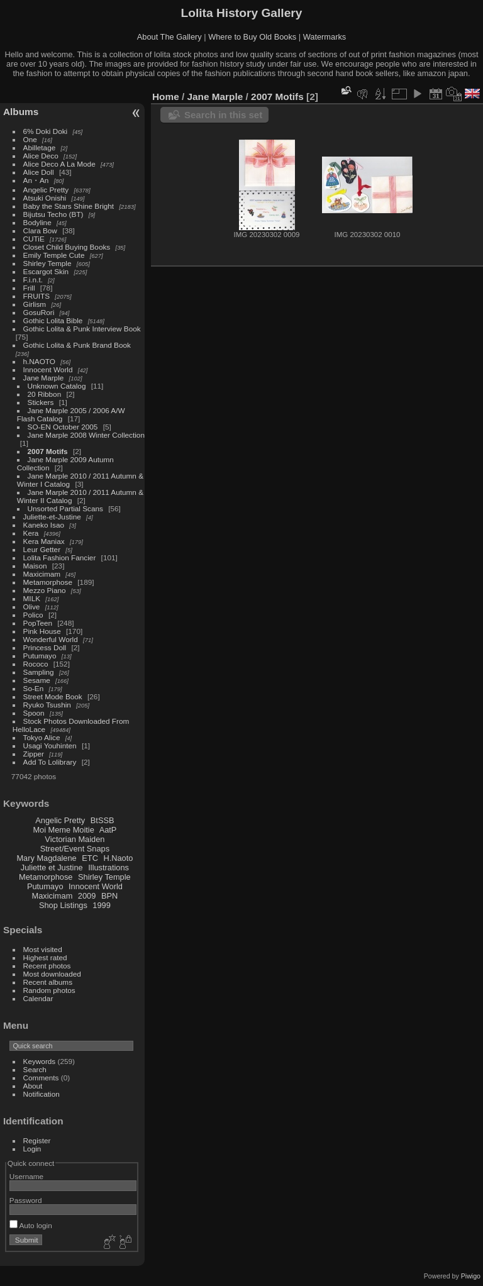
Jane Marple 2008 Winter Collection (86, 435)
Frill (29, 288)
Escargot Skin (46, 271)
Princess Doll (45, 647)
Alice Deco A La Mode (59, 164)
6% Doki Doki (45, 131)
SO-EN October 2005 (63, 427)
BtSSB (102, 820)
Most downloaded (52, 974)
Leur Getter (42, 549)
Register (37, 1140)
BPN (109, 896)
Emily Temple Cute (54, 255)
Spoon (34, 713)
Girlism (35, 304)
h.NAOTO (39, 361)
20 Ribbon (45, 394)
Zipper (33, 754)
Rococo (35, 664)
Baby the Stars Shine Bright (68, 206)
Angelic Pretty (46, 190)
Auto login (30, 1225)
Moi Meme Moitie (63, 829)
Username (26, 1176)
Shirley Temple (47, 263)
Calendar (38, 998)
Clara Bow (40, 230)
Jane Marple (43, 378)
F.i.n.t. (33, 279)
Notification (41, 1094)
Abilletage (39, 147)
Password (25, 1200)
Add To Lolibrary (50, 762)
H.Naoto (118, 858)
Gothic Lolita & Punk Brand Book (77, 345)
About (33, 1086)
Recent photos (47, 966)
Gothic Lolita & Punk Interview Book (82, 328)
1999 (101, 905)
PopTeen (37, 623)
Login (32, 1149)
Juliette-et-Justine (52, 517)
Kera (31, 533)
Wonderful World (50, 639)
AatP (108, 829)
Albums (20, 111)
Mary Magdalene (46, 858)
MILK (31, 598)
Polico (33, 615)
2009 (87, 896)
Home (165, 96)
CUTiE (34, 239)
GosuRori (39, 312)
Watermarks (325, 37)
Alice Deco (40, 156)
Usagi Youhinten (50, 745)
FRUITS (36, 296)
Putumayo (40, 655)
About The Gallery (169, 37)
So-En (33, 688)
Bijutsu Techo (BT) (53, 214)
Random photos (49, 990)
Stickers (41, 402)
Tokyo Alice (41, 737)
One (30, 139)
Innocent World (48, 369)
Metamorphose (47, 582)
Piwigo (470, 1276)
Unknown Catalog (57, 386)
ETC (90, 858)
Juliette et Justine (52, 867)
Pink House (42, 631)
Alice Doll (38, 172)
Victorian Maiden (74, 839)
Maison (35, 566)
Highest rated (45, 957)
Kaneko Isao (43, 525)
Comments (41, 1077)
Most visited (42, 949)
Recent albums (47, 982)
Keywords (39, 1061)
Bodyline (37, 222)
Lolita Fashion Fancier (59, 557)
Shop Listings (63, 905)
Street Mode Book (52, 696)
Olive (31, 606)
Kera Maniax (44, 541)
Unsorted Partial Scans (65, 508)
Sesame (36, 680)
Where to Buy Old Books (252, 37)
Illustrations (108, 867)
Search (35, 1069)
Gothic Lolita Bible (53, 320)
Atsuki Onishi (45, 198)
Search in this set (223, 114)
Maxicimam (41, 574)
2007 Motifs (48, 451)
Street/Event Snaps (74, 848)
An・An (36, 180)
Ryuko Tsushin (47, 705)
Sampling (38, 672)
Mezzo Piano (44, 590)
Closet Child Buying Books (67, 247)
